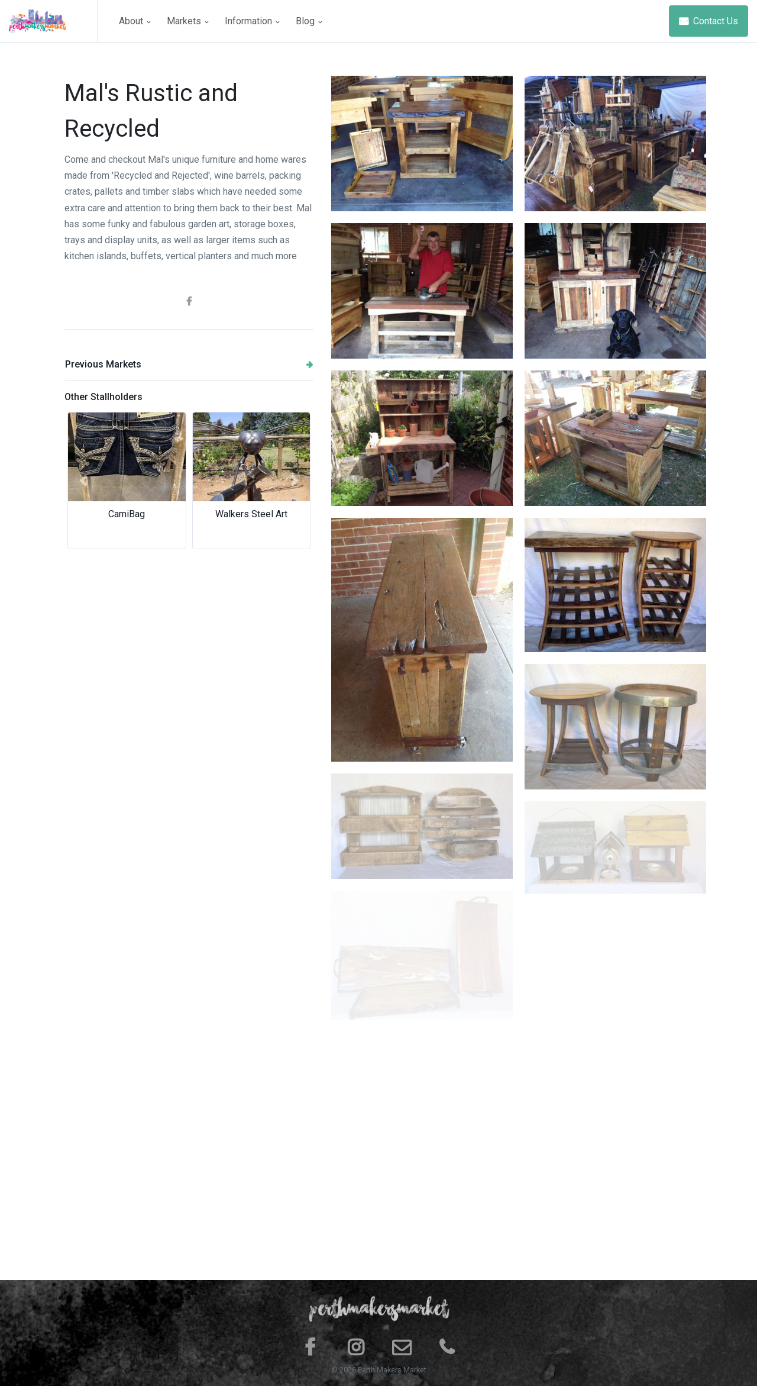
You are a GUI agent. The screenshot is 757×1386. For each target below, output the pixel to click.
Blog (309, 21)
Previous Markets (189, 364)
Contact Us (708, 21)
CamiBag (126, 514)
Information (252, 21)
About (134, 21)
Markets (187, 21)
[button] (83, 480)
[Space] (53, 21)
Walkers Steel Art (251, 514)
